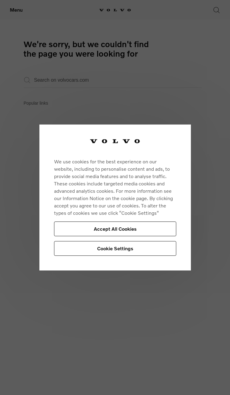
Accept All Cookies (115, 229)
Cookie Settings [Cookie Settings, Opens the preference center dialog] (115, 248)
